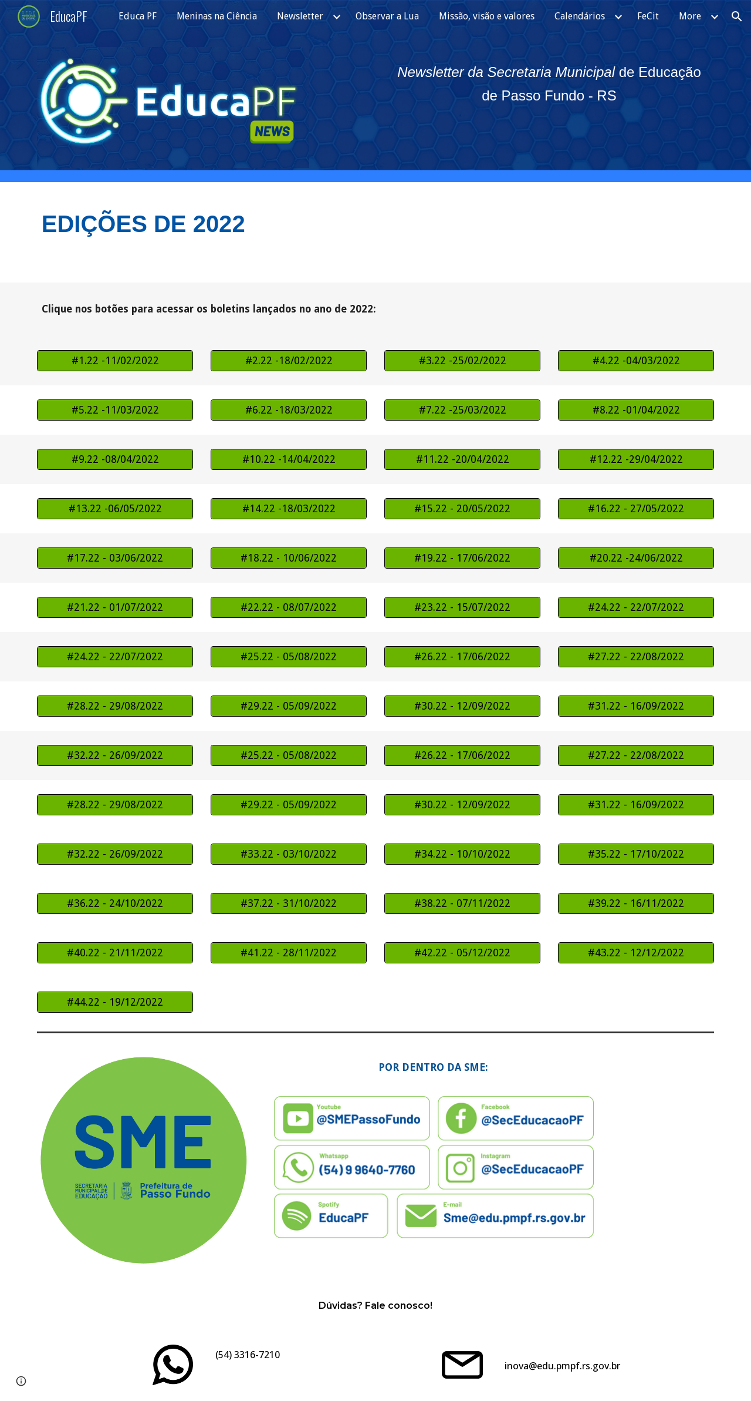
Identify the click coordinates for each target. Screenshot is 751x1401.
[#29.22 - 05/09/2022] (288, 706)
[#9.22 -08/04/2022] (115, 459)
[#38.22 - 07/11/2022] (462, 903)
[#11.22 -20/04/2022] (462, 459)
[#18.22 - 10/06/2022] (288, 558)
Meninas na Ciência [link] (217, 16)
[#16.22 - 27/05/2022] (636, 509)
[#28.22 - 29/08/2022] (115, 706)
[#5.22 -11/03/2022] (115, 410)
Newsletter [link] (300, 16)
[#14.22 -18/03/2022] (288, 509)
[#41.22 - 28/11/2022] (288, 953)
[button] (737, 16)
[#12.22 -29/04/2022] (636, 459)
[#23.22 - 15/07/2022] (462, 607)
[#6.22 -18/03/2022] (288, 410)
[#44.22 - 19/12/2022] (115, 1002)
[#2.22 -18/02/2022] (288, 361)
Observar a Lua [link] (387, 16)
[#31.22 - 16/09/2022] (636, 706)
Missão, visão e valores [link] (487, 16)
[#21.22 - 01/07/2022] (115, 607)
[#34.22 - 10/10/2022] (462, 854)
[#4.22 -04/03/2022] (636, 361)
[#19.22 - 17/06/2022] (462, 558)
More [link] (690, 16)
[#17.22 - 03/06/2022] (115, 558)
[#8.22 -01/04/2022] (636, 410)
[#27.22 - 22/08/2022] (636, 657)
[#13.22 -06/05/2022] (115, 509)
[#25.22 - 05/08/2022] (288, 657)
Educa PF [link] (138, 16)
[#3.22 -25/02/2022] (462, 361)
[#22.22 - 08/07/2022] (288, 607)
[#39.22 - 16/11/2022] (636, 903)
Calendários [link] (579, 16)
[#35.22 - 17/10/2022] (636, 854)
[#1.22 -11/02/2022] (115, 361)
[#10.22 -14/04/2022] (288, 459)
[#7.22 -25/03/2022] (462, 410)
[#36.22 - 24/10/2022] (115, 903)
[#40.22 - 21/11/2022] (115, 953)
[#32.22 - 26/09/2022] (115, 755)
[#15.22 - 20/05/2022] (462, 509)
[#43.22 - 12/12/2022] (636, 953)
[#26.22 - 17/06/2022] (462, 657)
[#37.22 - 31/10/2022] (288, 903)
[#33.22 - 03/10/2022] (288, 854)
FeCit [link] (648, 16)
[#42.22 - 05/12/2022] (462, 953)
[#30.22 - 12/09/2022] (462, 706)
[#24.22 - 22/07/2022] (636, 607)
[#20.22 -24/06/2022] (636, 558)
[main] (549, 84)
